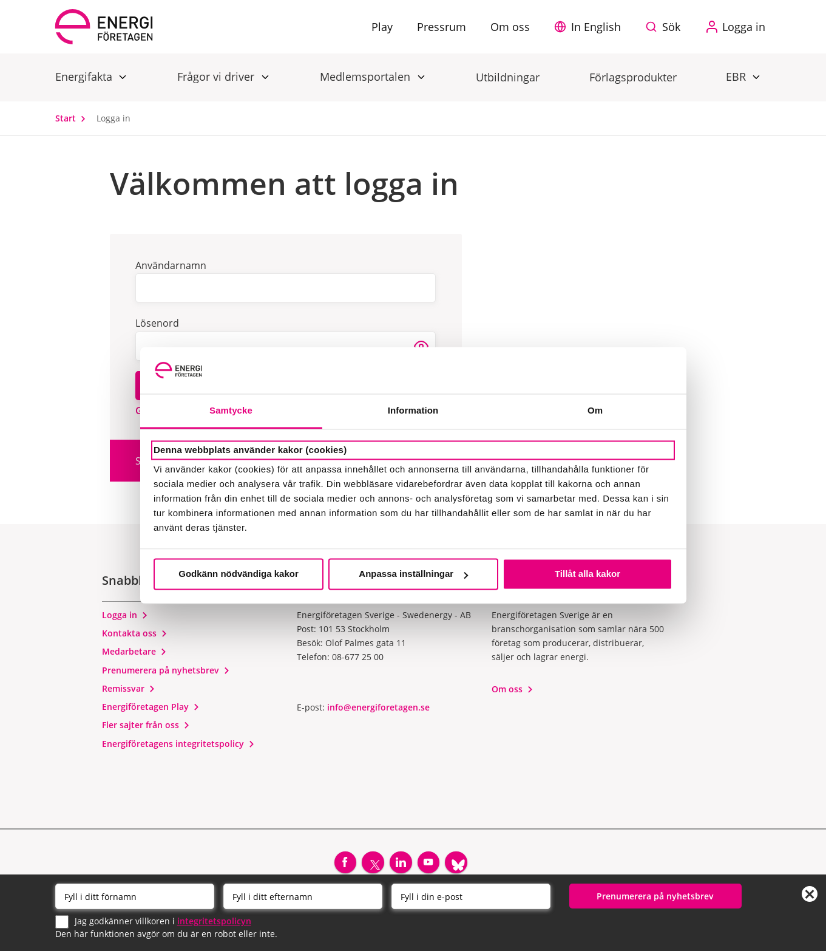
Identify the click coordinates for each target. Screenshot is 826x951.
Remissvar (128, 688)
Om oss (512, 689)
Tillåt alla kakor (587, 574)
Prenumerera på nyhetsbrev (166, 670)
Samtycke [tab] (230, 410)
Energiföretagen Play (151, 706)
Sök (671, 26)
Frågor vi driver (217, 76)
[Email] (470, 895)
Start (73, 118)
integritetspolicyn (214, 920)
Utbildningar (508, 77)
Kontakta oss (135, 633)
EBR (737, 76)
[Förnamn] (134, 895)
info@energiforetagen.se (378, 707)
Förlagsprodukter (633, 77)
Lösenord (157, 323)
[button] (590, 26)
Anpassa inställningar (413, 574)
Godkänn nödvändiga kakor (238, 574)
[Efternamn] (302, 895)
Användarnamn (170, 265)
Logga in (125, 615)
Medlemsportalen (366, 76)
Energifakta (85, 76)
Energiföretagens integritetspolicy (178, 743)
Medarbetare (134, 651)
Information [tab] (413, 410)
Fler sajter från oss (146, 725)
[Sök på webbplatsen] (666, 26)
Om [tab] (595, 410)
